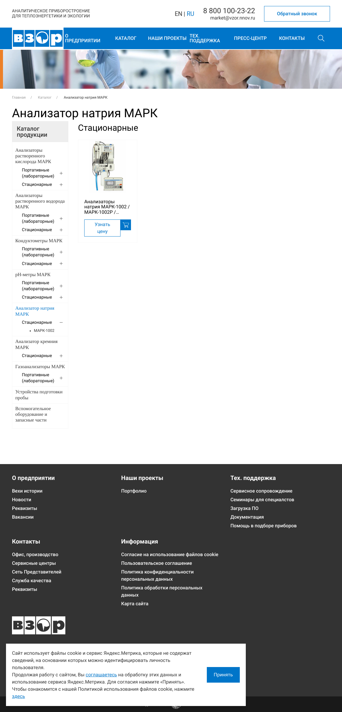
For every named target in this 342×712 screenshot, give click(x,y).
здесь (18, 696)
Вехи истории (27, 491)
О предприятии (82, 38)
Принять (223, 675)
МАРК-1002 (44, 331)
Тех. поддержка (205, 38)
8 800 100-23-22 (229, 10)
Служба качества (31, 580)
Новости (21, 499)
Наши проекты (167, 38)
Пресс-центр (250, 38)
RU (190, 13)
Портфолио (134, 491)
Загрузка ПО (244, 508)
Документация (247, 517)
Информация (139, 541)
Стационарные (108, 128)
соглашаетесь (101, 675)
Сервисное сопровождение (261, 491)
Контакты (292, 38)
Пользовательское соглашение (156, 563)
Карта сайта (134, 603)
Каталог (125, 38)
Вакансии (23, 517)
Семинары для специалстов (262, 499)
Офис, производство (35, 554)
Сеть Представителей (36, 572)
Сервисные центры (34, 563)
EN (178, 13)
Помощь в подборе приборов (263, 526)
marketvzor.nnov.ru (232, 18)
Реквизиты (24, 508)
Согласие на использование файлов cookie (169, 554)
